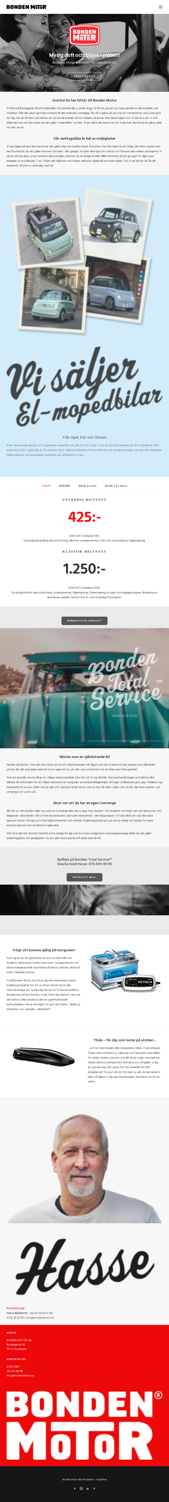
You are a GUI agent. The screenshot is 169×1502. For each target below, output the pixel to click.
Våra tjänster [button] (84, 76)
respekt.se (102, 1480)
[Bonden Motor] (27, 7)
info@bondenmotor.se (20, 1375)
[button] (160, 7)
